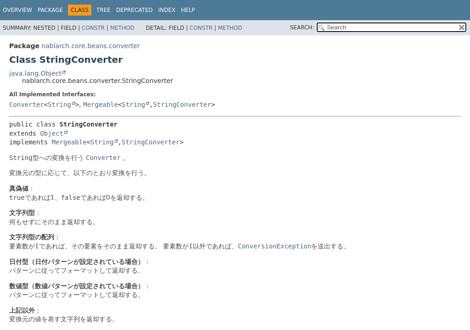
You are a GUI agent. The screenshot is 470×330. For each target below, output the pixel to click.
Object (51, 133)
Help (188, 10)
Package (50, 10)
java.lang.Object (35, 73)
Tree (103, 10)
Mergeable (100, 104)
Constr (93, 28)
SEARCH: (302, 27)
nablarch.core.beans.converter (90, 46)
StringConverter (182, 104)
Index (167, 10)
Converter (26, 104)
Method (122, 28)
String (59, 104)
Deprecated (134, 10)
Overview (17, 10)
